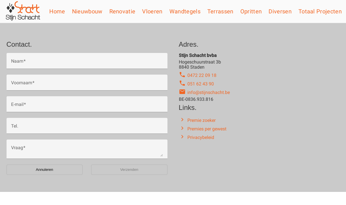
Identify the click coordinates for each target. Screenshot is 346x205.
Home (57, 11)
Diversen (280, 11)
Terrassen (220, 11)
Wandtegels (184, 11)
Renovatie (122, 11)
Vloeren (152, 11)
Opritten (251, 11)
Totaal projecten (320, 11)
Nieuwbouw (87, 11)
